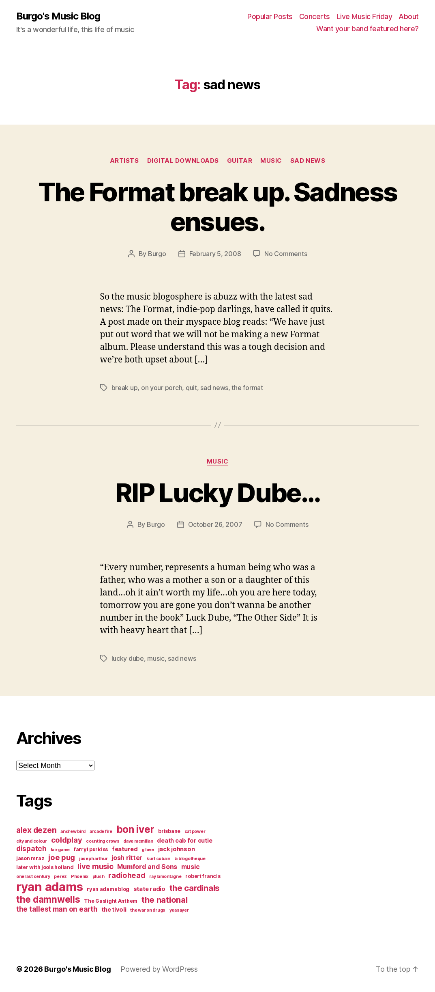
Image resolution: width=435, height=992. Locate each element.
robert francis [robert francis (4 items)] (202, 876)
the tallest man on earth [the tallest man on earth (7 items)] (57, 909)
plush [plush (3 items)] (98, 876)
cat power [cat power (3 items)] (195, 831)
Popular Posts (270, 16)
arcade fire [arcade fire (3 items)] (101, 831)
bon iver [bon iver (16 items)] (135, 829)
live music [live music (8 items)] (95, 866)
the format (247, 388)
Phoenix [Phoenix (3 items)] (79, 876)
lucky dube (127, 658)
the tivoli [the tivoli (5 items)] (113, 909)
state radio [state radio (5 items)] (149, 889)
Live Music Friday (364, 16)
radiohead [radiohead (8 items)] (127, 875)
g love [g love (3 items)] (147, 849)
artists (124, 160)
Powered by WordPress (159, 969)
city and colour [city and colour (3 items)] (31, 841)
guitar (239, 160)
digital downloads (183, 160)
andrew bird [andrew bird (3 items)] (73, 831)
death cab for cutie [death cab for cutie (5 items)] (184, 840)
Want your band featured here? (367, 28)
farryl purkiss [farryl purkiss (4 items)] (91, 849)
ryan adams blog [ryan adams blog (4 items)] (108, 889)
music (271, 160)
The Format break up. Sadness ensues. (217, 206)
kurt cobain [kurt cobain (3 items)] (158, 858)
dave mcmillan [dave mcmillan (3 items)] (138, 841)
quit (191, 388)
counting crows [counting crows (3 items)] (102, 841)
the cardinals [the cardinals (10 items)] (194, 888)
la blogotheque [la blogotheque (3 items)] (190, 858)
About (409, 16)
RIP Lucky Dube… (217, 492)
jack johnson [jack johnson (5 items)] (176, 849)
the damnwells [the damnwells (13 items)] (48, 899)
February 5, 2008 (215, 254)
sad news (307, 160)
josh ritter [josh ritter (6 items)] (126, 858)
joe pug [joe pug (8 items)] (61, 857)
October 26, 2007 (215, 524)
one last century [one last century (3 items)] (33, 876)
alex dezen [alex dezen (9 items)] (36, 830)
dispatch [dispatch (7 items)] (31, 848)
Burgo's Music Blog (58, 16)
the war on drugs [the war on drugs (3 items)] (147, 910)
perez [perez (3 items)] (60, 876)
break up (124, 388)
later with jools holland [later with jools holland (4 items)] (45, 867)
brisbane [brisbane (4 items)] (169, 831)
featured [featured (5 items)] (125, 849)
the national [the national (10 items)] (164, 900)
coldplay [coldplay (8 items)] (66, 839)
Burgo (157, 254)
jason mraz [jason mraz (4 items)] (30, 858)
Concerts (314, 16)
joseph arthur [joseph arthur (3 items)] (93, 858)
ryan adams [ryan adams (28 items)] (49, 887)
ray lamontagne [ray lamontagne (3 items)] (165, 876)
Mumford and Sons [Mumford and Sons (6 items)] (147, 867)
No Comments (285, 254)
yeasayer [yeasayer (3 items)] (179, 910)
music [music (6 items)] (190, 867)
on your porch (161, 388)
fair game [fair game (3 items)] (60, 849)
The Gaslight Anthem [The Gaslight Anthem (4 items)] (110, 901)
